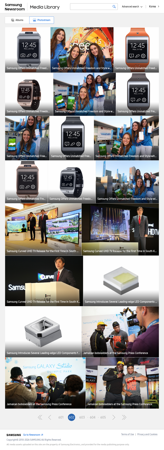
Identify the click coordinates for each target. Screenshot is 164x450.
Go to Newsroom (31, 435)
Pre (50, 417)
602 (71, 417)
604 (92, 417)
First (40, 417)
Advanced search (130, 6)
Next (113, 417)
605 (103, 417)
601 (61, 417)
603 (82, 417)
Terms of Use (127, 434)
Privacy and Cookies (147, 434)
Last (124, 417)
